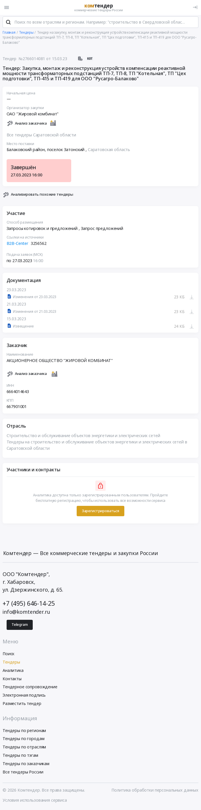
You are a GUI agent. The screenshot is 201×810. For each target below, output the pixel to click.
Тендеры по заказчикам (26, 764)
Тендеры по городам (23, 739)
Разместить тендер (22, 703)
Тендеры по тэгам (20, 755)
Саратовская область (109, 150)
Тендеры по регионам (24, 730)
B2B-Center (18, 243)
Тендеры (11, 662)
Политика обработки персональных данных (154, 790)
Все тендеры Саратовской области (41, 135)
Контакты (12, 679)
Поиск (8, 654)
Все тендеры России (23, 772)
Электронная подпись (24, 695)
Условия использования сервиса (35, 800)
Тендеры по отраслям (24, 747)
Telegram (19, 624)
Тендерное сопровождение (30, 687)
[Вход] (195, 7)
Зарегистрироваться (100, 510)
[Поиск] (8, 22)
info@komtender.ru (26, 612)
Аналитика (13, 670)
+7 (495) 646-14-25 (29, 603)
